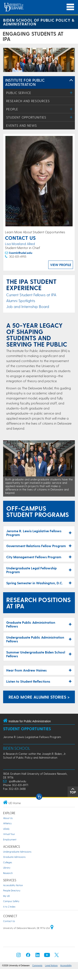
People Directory (11, 890)
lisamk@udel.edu (20, 252)
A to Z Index (9, 906)
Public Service (18, 93)
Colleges (7, 862)
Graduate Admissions (14, 857)
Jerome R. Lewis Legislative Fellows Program (32, 737)
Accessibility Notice (13, 885)
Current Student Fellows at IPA (31, 294)
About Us (8, 818)
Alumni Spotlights (20, 300)
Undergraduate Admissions (17, 851)
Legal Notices (51, 965)
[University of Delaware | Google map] (52, 928)
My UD (6, 896)
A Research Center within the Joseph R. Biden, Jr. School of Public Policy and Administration (34, 755)
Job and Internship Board (27, 306)
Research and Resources (28, 101)
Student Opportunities (26, 117)
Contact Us (9, 921)
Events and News (21, 125)
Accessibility (66, 965)
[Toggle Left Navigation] (71, 80)
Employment (9, 839)
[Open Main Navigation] (70, 7)
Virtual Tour (9, 834)
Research (8, 873)
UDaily (6, 828)
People (12, 109)
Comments (37, 965)
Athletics (7, 823)
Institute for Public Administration (25, 82)
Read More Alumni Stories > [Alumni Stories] (39, 696)
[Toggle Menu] (71, 92)
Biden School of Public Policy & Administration (38, 22)
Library (6, 867)
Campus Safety (11, 901)
